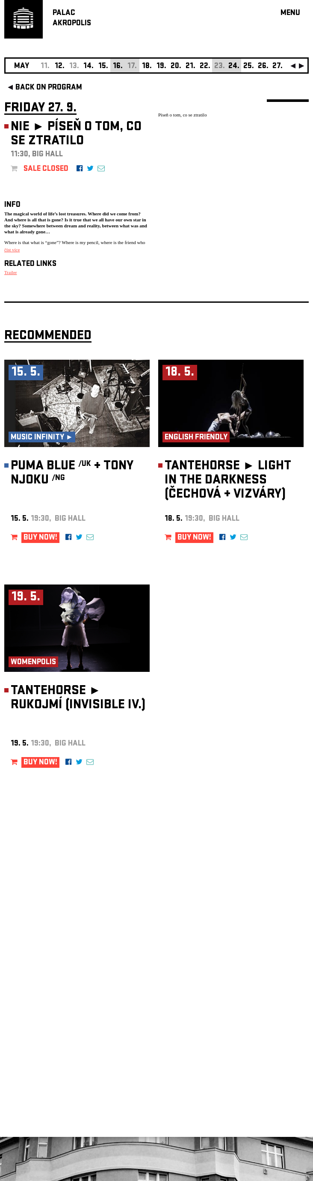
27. (277, 67)
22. (205, 67)
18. (147, 67)
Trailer (10, 272)
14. (88, 67)
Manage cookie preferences (37, 1065)
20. (176, 67)
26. (263, 67)
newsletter (253, 965)
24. (233, 67)
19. (161, 67)
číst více (12, 249)
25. (248, 67)
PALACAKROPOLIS (72, 19)
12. (60, 67)
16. (118, 67)
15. (103, 67)
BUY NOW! (40, 538)
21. (190, 67)
